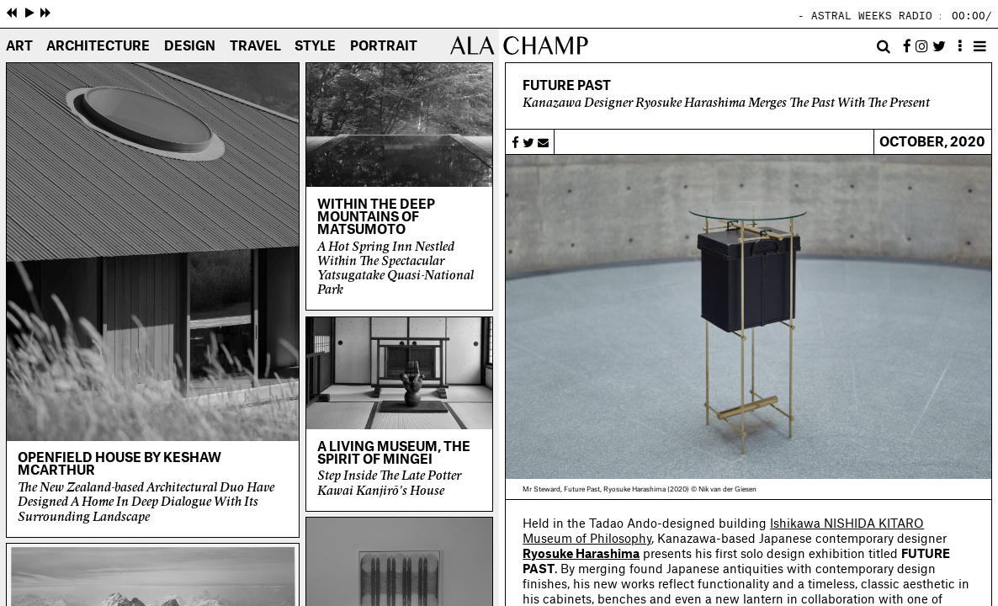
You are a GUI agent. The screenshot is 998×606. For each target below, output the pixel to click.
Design (189, 46)
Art (19, 46)
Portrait (383, 46)
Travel (255, 46)
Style (315, 46)
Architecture (98, 46)
